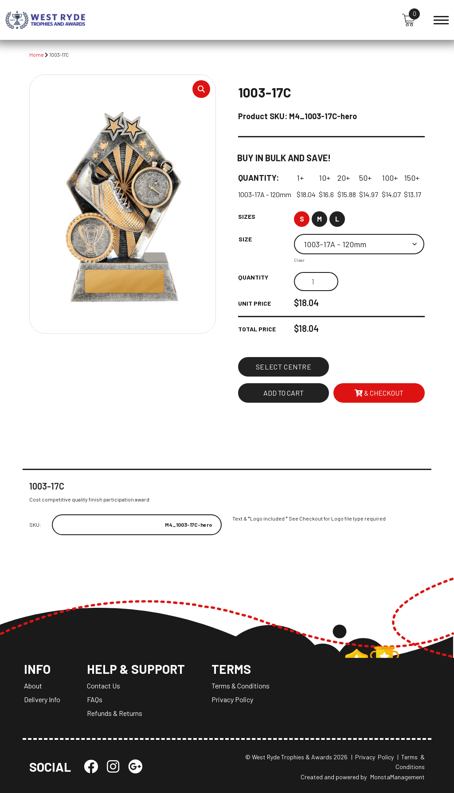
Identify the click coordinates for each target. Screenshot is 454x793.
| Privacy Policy (372, 757)
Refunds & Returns (114, 713)
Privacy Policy (232, 699)
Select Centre (284, 366)
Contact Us (103, 685)
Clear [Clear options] (299, 260)
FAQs (94, 699)
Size (245, 239)
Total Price (257, 329)
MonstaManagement (397, 777)
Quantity (253, 277)
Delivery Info (42, 699)
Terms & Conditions (240, 685)
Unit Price (254, 303)
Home (36, 54)
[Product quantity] (316, 281)
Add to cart (283, 393)
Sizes (246, 216)
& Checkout (379, 393)
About (33, 685)
